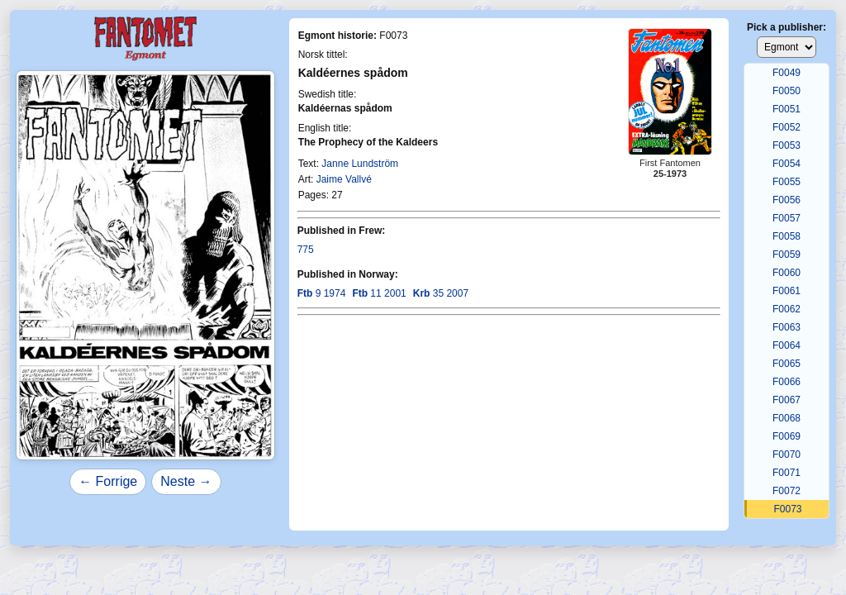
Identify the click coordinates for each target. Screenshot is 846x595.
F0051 (786, 109)
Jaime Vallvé (344, 179)
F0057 (786, 218)
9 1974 (321, 293)
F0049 (786, 73)
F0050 (786, 91)
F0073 (787, 509)
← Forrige (107, 481)
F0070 (786, 454)
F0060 (786, 272)
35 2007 (440, 293)
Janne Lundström (359, 163)
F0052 (786, 127)
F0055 (786, 182)
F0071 (786, 472)
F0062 (786, 309)
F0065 (786, 363)
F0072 (786, 491)
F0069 (786, 436)
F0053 (786, 145)
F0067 (786, 400)
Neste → (186, 481)
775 (305, 249)
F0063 (786, 327)
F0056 (786, 200)
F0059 (786, 254)
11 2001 (379, 293)
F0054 (786, 163)
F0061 (786, 291)
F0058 (786, 236)
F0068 (786, 418)
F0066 (786, 382)
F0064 (786, 345)
